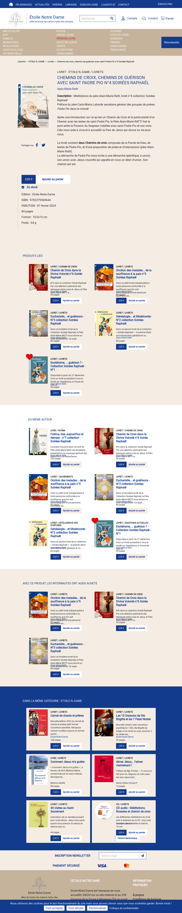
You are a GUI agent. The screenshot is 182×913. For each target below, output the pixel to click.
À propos (138, 895)
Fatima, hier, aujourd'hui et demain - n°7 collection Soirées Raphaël (66, 438)
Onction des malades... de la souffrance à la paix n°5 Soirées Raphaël (133, 274)
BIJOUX (61, 31)
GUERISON (116, 38)
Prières (57, 4)
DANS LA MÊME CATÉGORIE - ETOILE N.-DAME (52, 701)
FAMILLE (8, 38)
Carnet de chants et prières (67, 715)
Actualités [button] (42, 4)
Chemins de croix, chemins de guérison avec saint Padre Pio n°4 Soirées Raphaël (95, 61)
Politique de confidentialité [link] (123, 908)
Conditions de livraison (147, 899)
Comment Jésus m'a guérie (67, 761)
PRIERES (115, 42)
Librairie (71, 4)
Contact (123, 4)
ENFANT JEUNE (65, 34)
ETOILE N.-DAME (119, 34)
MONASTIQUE (10, 42)
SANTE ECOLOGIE (13, 49)
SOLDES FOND (65, 49)
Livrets (51, 61)
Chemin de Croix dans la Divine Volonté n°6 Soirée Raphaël (66, 274)
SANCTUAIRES (118, 46)
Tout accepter (54, 908)
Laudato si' (108, 4)
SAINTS (61, 46)
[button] (20, 105)
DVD (5, 34)
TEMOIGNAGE (118, 49)
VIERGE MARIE (65, 53)
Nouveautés (171, 42)
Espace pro (165, 4)
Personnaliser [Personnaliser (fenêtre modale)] (97, 908)
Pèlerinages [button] (24, 4)
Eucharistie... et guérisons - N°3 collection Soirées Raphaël (67, 320)
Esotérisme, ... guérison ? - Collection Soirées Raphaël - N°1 (67, 366)
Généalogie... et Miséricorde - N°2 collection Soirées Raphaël (134, 320)
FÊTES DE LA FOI (66, 38)
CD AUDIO (115, 31)
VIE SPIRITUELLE (12, 53)
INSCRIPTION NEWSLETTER (72, 855)
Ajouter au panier (52, 179)
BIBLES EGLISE (11, 31)
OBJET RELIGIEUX (67, 42)
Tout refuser (75, 908)
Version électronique (127, 838)
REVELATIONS (11, 46)
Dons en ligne (89, 4)
